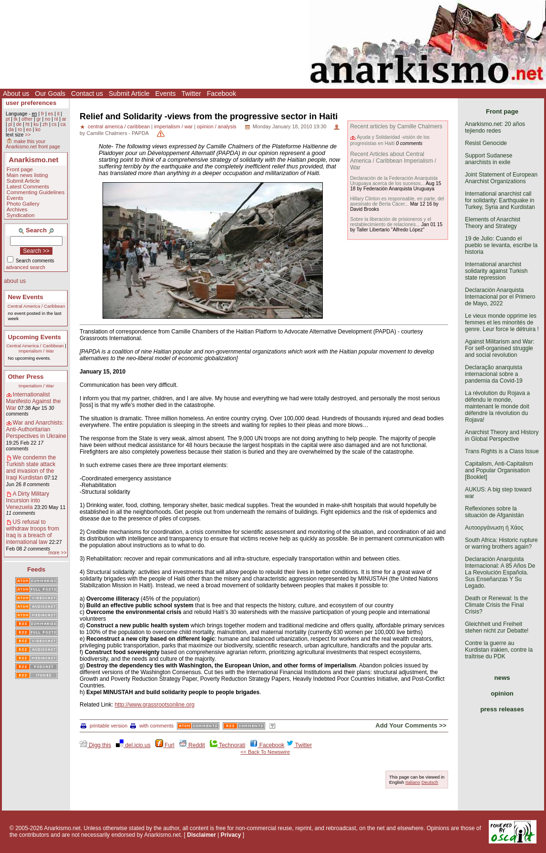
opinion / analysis (217, 126)
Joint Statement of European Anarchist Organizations (501, 178)
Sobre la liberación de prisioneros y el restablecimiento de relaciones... (390, 222)
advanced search (25, 267)
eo (28, 129)
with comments (152, 725)
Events (165, 93)
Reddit (192, 745)
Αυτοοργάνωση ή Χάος (494, 527)
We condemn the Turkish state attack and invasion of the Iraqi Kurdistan (31, 467)
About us (16, 93)
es (50, 113)
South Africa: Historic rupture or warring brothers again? (501, 543)
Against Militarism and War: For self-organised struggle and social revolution (500, 348)
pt (8, 119)
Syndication (21, 215)
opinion (502, 693)
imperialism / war (173, 126)
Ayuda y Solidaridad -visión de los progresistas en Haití (390, 140)
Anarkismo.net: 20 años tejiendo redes (495, 127)
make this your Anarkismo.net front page (33, 144)
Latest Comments (28, 186)
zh (45, 124)
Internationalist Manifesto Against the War (33, 401)
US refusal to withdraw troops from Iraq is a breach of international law (32, 532)
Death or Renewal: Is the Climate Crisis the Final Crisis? (496, 605)
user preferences (31, 102)
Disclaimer (201, 835)
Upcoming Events (34, 337)
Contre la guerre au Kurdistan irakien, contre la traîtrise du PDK (499, 650)
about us (15, 281)
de (18, 124)
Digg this (95, 745)
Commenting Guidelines (36, 192)
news (502, 677)
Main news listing (27, 175)
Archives (17, 209)
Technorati (227, 745)
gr (39, 119)
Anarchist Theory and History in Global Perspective (502, 435)
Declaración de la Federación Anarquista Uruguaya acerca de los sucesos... (393, 181)
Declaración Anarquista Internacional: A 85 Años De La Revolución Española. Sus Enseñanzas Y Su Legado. (500, 572)
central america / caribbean (119, 126)
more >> (57, 552)
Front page (20, 169)
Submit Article (129, 93)
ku (36, 124)
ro (20, 129)
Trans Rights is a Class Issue (502, 451)
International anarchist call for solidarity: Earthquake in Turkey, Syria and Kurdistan (500, 200)
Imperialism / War (36, 351)
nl (56, 119)
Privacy (231, 835)
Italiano (412, 782)
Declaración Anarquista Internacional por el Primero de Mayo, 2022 (500, 297)
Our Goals (50, 93)
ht (27, 124)
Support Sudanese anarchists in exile (488, 159)
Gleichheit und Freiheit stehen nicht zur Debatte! (496, 627)
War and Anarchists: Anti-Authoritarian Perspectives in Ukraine (36, 429)
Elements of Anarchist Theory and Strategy (492, 222)
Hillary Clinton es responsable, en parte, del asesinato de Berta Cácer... (397, 201)
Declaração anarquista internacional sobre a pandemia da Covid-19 (494, 374)
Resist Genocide (486, 143)
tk (16, 119)
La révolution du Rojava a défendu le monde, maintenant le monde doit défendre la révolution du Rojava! (497, 406)
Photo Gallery (23, 204)
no (47, 119)
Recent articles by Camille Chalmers (396, 126)
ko (38, 129)
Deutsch (430, 782)
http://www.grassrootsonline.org (154, 704)
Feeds (36, 569)
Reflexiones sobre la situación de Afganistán (494, 512)
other (26, 119)
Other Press (26, 376)
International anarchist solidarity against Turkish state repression (496, 271)
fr (42, 113)
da (10, 129)
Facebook (221, 93)
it (58, 113)
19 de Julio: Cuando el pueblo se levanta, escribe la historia (501, 245)
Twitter (191, 93)
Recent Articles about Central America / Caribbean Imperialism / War (393, 161)
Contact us (87, 93)
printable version (104, 725)
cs (54, 124)
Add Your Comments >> (410, 725)
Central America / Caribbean (36, 306)
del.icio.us (133, 745)
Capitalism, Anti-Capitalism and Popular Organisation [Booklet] (499, 470)
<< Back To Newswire (265, 752)
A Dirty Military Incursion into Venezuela (28, 500)
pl (10, 124)
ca (63, 124)
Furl (165, 745)
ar (64, 119)
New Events (25, 297)
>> (28, 134)
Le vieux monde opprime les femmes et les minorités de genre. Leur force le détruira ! (502, 322)
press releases (502, 709)
